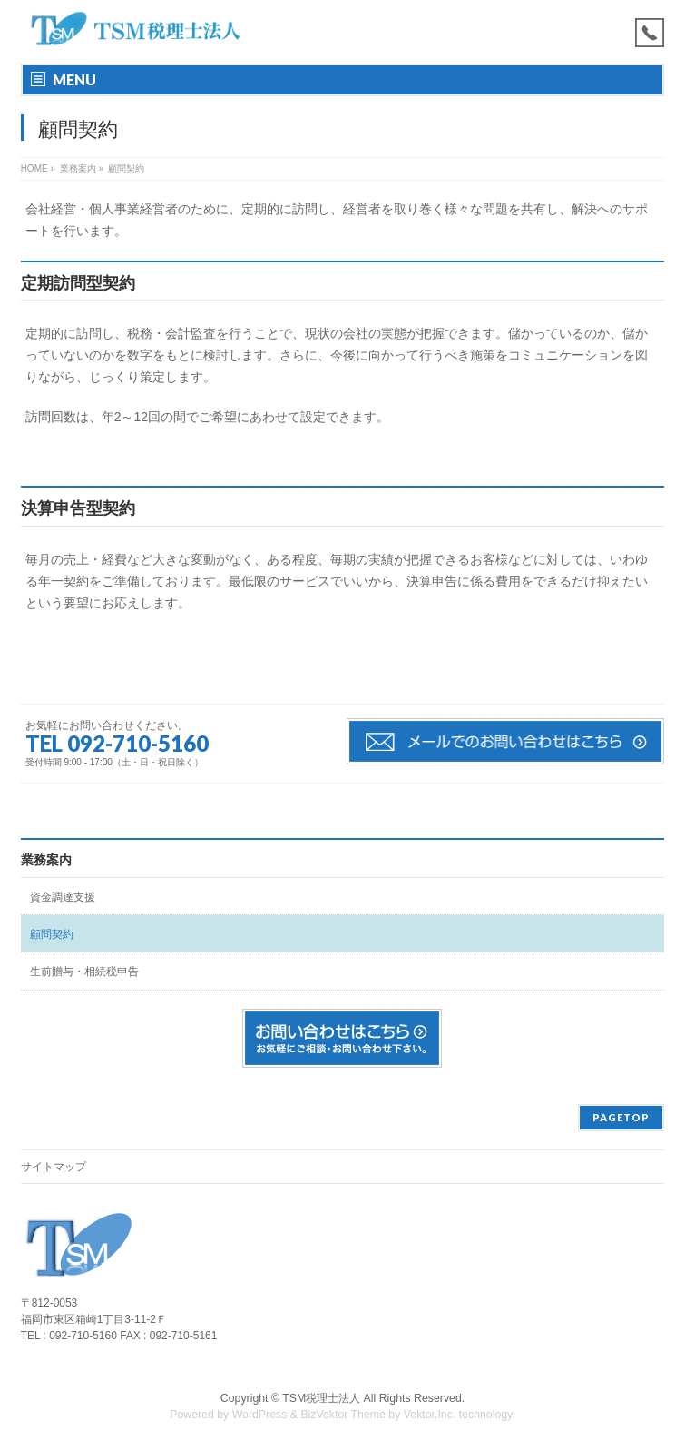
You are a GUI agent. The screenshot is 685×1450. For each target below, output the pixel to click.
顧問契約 (51, 934)
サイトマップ (53, 1166)
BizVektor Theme (343, 1414)
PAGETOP (621, 1117)
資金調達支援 (62, 897)
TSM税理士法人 (321, 1398)
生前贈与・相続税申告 (84, 971)
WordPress (260, 1414)
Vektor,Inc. (430, 1414)
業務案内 (46, 860)
